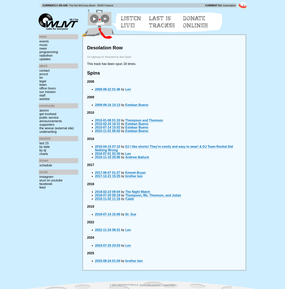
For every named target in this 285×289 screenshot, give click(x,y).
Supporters (46, 124)
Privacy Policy (169, 285)
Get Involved (47, 114)
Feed (42, 187)
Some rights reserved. (150, 285)
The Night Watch (137, 191)
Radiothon (46, 55)
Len (128, 89)
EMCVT (43, 74)
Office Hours (47, 88)
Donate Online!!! (195, 22)
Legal (42, 81)
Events (44, 41)
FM (41, 77)
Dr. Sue (130, 214)
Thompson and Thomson (144, 120)
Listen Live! (131, 22)
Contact (44, 70)
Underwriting (48, 131)
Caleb (129, 199)
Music (43, 45)
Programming (48, 52)
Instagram (46, 176)
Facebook (45, 184)
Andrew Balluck (137, 157)
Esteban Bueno (136, 105)
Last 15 (44, 143)
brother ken (134, 176)
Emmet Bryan (135, 172)
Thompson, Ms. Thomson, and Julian (153, 195)
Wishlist (44, 99)
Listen (43, 84)
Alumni (44, 110)
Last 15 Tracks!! (162, 22)
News (43, 48)
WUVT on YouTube (51, 180)
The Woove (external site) (56, 128)
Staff (42, 95)
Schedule (45, 165)
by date (44, 146)
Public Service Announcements (50, 119)
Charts (43, 154)
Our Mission (47, 92)
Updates (45, 59)
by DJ (42, 150)
